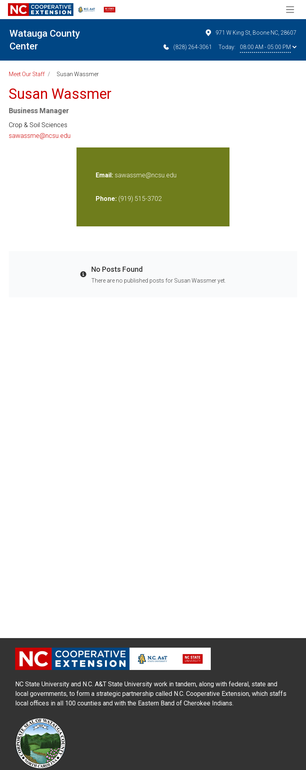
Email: (105, 175)
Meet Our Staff (27, 74)
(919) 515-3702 (140, 198)
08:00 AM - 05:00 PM (268, 47)
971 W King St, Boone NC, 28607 (250, 33)
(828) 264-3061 (187, 47)
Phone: (106, 198)
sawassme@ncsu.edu (40, 135)
